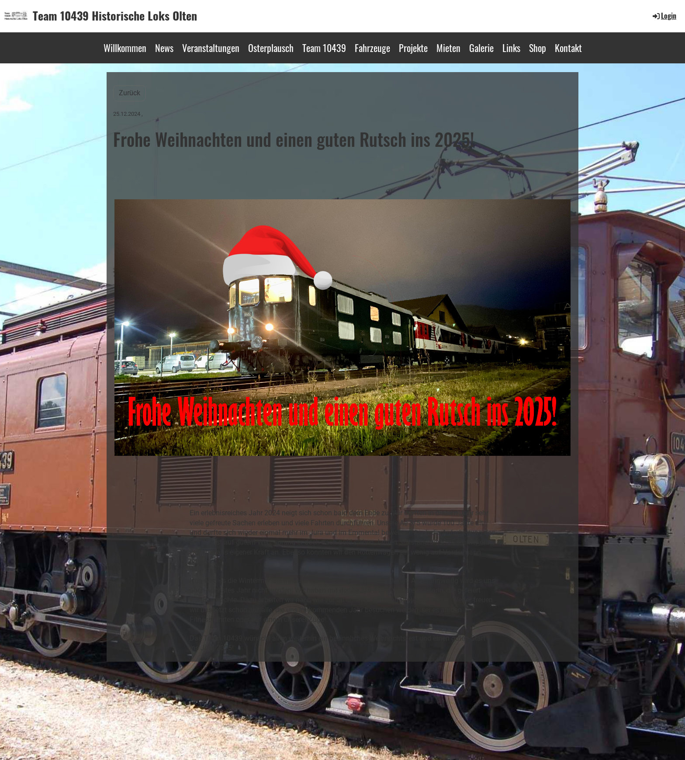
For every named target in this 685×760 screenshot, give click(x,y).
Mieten (448, 48)
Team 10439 (324, 48)
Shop (537, 48)
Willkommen (125, 48)
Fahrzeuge (372, 48)
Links (511, 48)
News (164, 48)
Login (663, 15)
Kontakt (568, 48)
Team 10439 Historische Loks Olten (115, 16)
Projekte (413, 48)
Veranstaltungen (210, 48)
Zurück (129, 93)
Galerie (481, 48)
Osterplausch (271, 48)
